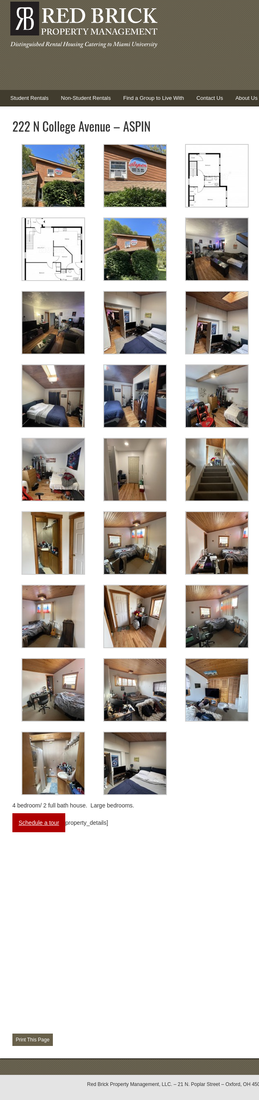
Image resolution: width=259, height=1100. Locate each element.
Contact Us (210, 98)
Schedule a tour (39, 822)
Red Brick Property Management (82, 27)
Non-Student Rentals (86, 98)
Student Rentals (26, 100)
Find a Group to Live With (153, 98)
